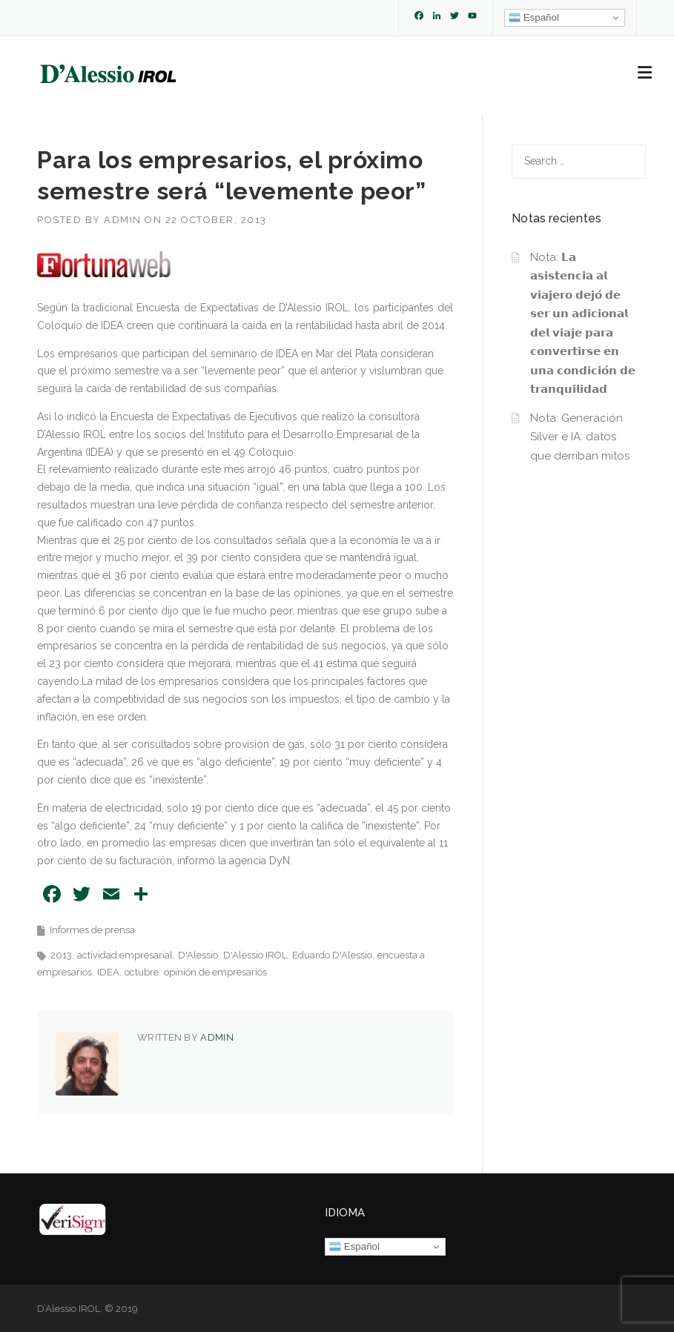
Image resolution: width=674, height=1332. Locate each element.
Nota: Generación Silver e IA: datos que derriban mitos (580, 437)
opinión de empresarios (215, 972)
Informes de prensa (92, 929)
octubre (142, 972)
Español (534, 18)
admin (123, 219)
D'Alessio (198, 955)
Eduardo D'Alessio (332, 955)
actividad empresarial (125, 955)
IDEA (108, 972)
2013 (61, 955)
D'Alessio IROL (255, 955)
